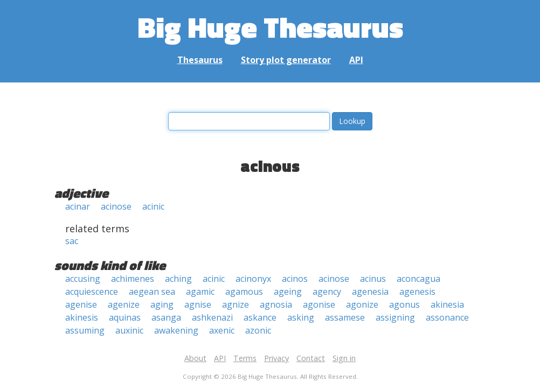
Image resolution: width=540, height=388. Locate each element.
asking (300, 317)
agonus (404, 304)
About (195, 358)
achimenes (132, 279)
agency (327, 291)
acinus (373, 279)
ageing (288, 291)
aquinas (125, 317)
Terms (245, 358)
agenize (124, 304)
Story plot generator (286, 60)
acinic (153, 206)
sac (71, 241)
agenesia (370, 291)
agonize (362, 304)
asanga (166, 317)
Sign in (344, 358)
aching (178, 279)
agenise (81, 304)
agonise (319, 304)
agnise (197, 304)
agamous (244, 291)
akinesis (81, 317)
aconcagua (418, 279)
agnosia (276, 304)
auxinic (129, 330)
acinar (77, 206)
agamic (200, 291)
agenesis (417, 291)
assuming (85, 330)
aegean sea (152, 291)
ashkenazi (212, 317)
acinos (295, 279)
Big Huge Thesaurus (270, 26)
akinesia (447, 304)
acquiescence (91, 291)
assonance (447, 317)
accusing (82, 279)
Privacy (276, 358)
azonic (258, 330)
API (356, 60)
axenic (221, 330)
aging (162, 304)
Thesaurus (200, 60)
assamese (345, 317)
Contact (310, 358)
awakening (176, 330)
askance (260, 317)
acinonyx (253, 279)
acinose (116, 206)
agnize (235, 304)
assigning (395, 317)
